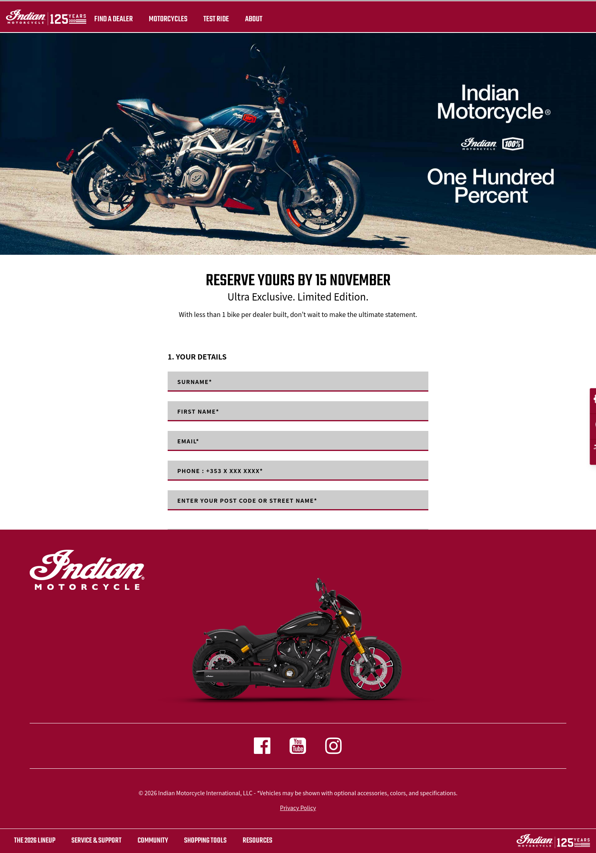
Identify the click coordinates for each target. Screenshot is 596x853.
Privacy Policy (298, 808)
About (253, 19)
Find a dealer (113, 19)
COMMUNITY (153, 841)
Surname (194, 381)
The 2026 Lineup (34, 841)
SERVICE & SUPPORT (96, 841)
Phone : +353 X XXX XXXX (220, 470)
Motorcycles (168, 19)
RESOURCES (257, 841)
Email (188, 441)
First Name (198, 411)
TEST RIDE (216, 19)
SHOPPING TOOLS (205, 841)
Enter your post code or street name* (247, 500)
